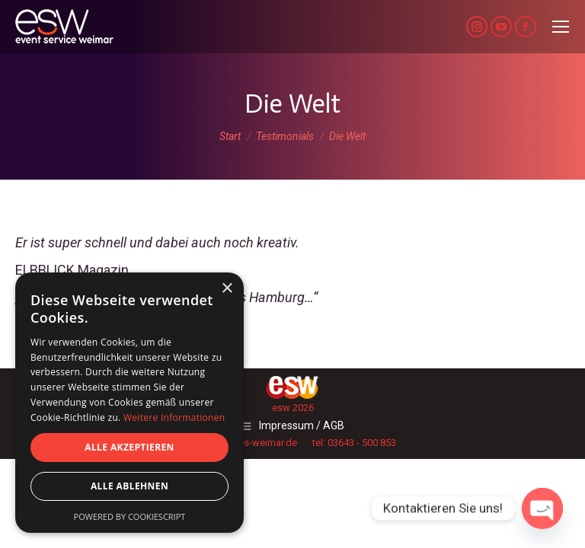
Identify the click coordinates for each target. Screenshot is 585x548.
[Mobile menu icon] (560, 27)
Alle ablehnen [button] (129, 486)
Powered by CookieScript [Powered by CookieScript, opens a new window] (130, 516)
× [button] (226, 289)
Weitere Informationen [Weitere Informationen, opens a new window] (174, 417)
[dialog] (129, 402)
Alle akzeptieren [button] (129, 447)
